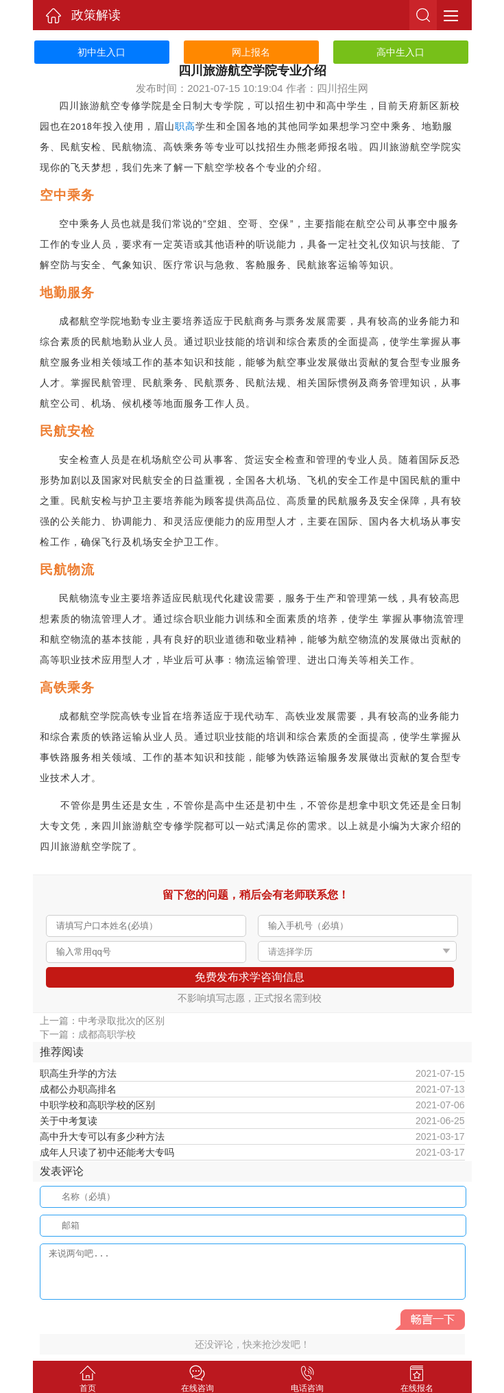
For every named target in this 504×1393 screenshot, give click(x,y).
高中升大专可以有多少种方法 (102, 1136)
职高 (185, 126)
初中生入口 (101, 52)
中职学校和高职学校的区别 (97, 1104)
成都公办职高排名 (78, 1089)
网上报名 (251, 52)
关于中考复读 (68, 1120)
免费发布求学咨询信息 (249, 977)
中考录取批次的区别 (121, 1020)
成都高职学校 (107, 1034)
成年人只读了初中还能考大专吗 (107, 1152)
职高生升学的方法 (78, 1073)
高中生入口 (400, 52)
